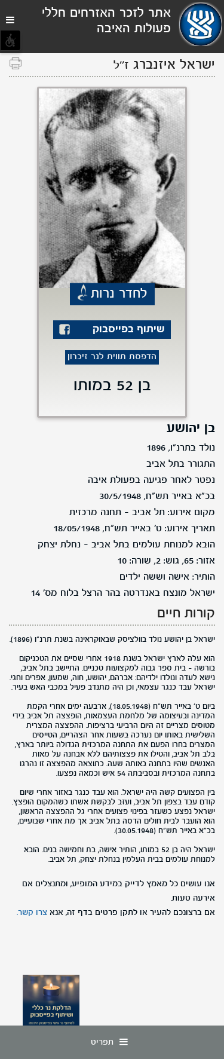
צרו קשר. (32, 912)
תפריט (112, 1042)
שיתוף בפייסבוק (129, 330)
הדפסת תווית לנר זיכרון (112, 357)
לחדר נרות (119, 294)
